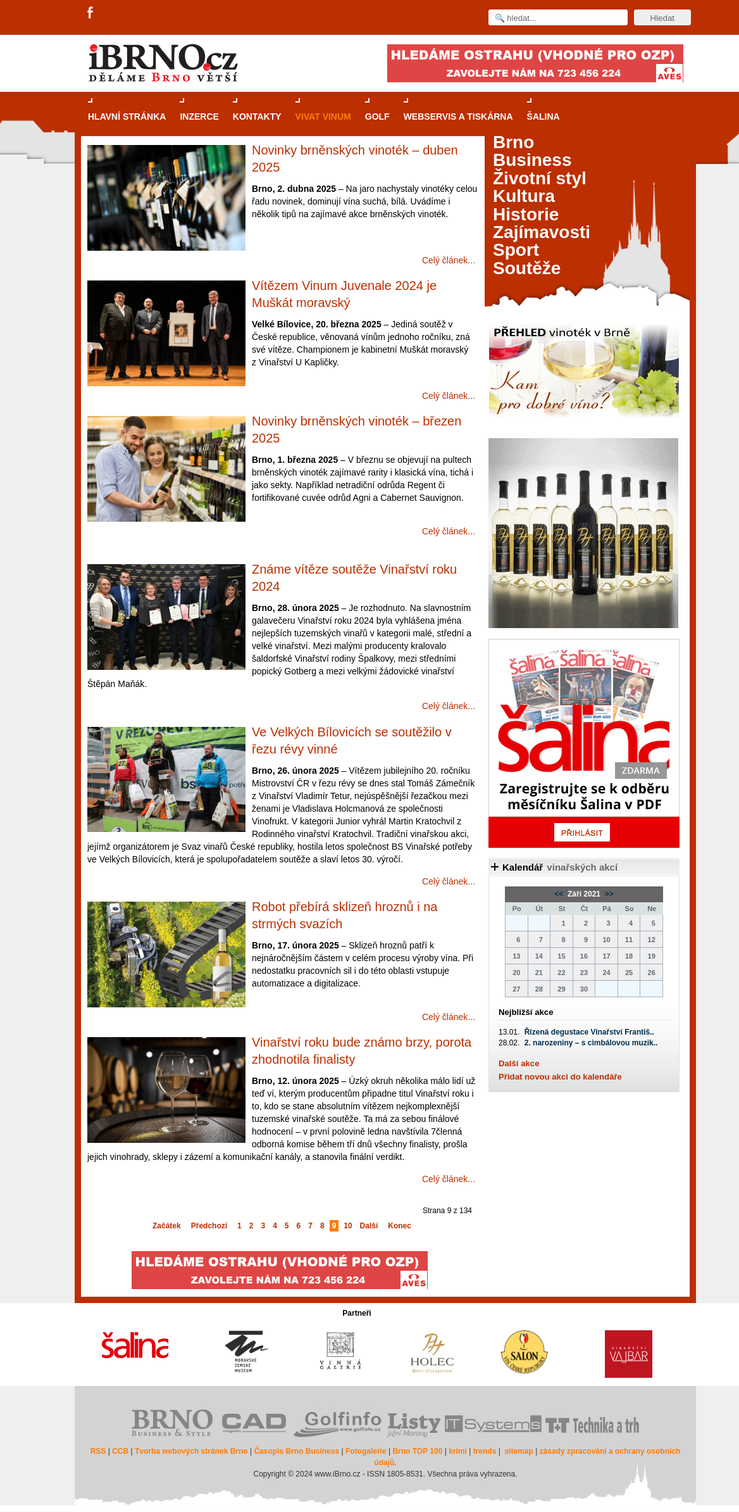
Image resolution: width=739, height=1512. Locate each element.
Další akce (519, 1063)
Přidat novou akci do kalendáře (560, 1076)
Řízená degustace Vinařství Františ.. (589, 1032)
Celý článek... (448, 260)
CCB (120, 1451)
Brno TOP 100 (417, 1451)
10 (348, 1225)
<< (559, 894)
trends (485, 1451)
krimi (458, 1451)
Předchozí (209, 1225)
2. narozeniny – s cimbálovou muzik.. (591, 1042)
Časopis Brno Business (296, 1451)
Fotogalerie (366, 1451)
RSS (98, 1451)
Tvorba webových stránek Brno (191, 1451)
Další (369, 1225)
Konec (399, 1225)
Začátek (166, 1225)
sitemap (518, 1451)
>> (607, 894)
